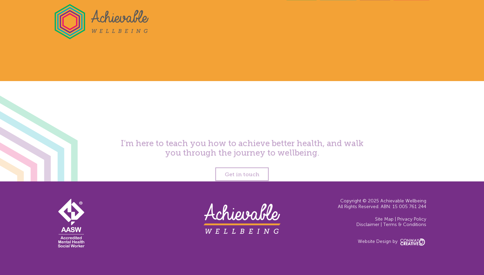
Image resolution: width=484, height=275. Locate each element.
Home (301, 17)
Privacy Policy (411, 219)
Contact (411, 17)
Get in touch (242, 176)
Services (338, 17)
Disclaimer (367, 224)
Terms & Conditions (404, 224)
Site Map (384, 219)
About (375, 17)
